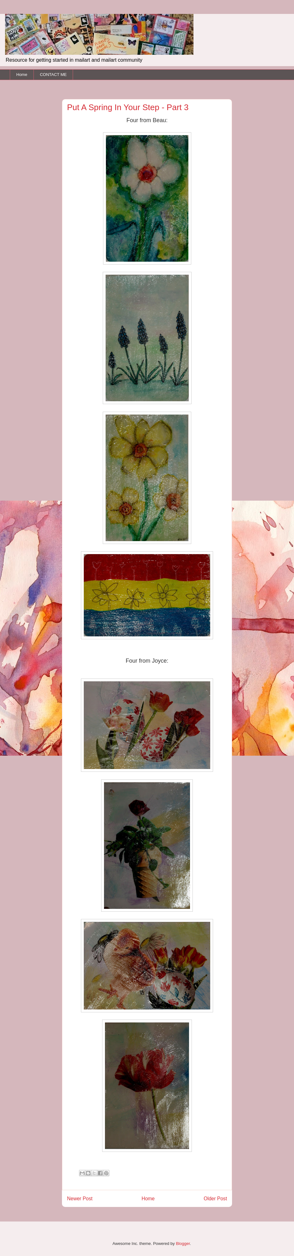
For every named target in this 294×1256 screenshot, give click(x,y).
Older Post (215, 1198)
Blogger (183, 1243)
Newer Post (80, 1198)
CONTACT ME (53, 74)
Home (22, 74)
